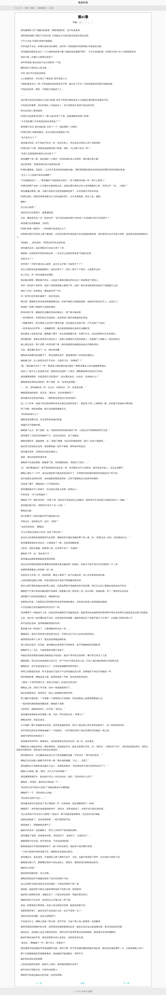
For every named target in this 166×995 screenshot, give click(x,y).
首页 (27, 8)
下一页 (126, 983)
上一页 (39, 983)
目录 (51, 8)
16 (80, 22)
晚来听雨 (42, 8)
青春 (32, 8)
